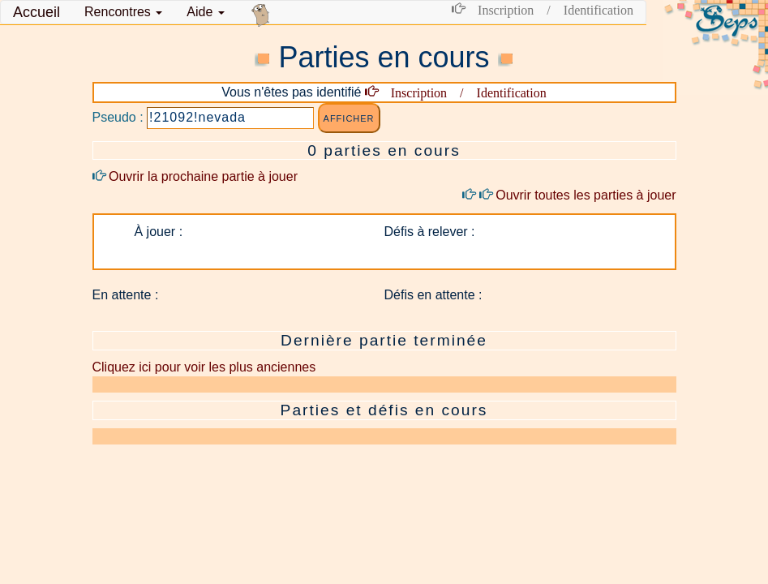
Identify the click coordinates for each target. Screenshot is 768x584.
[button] (123, 12)
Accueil (36, 12)
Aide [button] (205, 12)
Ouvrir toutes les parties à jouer (569, 195)
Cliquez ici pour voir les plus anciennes (204, 367)
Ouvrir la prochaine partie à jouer (195, 176)
